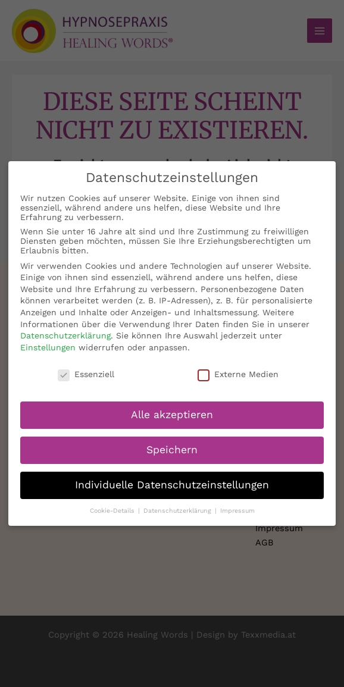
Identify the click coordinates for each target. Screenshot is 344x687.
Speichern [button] (172, 442)
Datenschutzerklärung (65, 328)
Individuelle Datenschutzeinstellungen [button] (172, 478)
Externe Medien (238, 366)
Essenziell (86, 366)
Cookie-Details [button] (113, 503)
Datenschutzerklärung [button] (178, 503)
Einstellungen (48, 339)
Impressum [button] (237, 503)
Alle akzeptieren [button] (172, 407)
